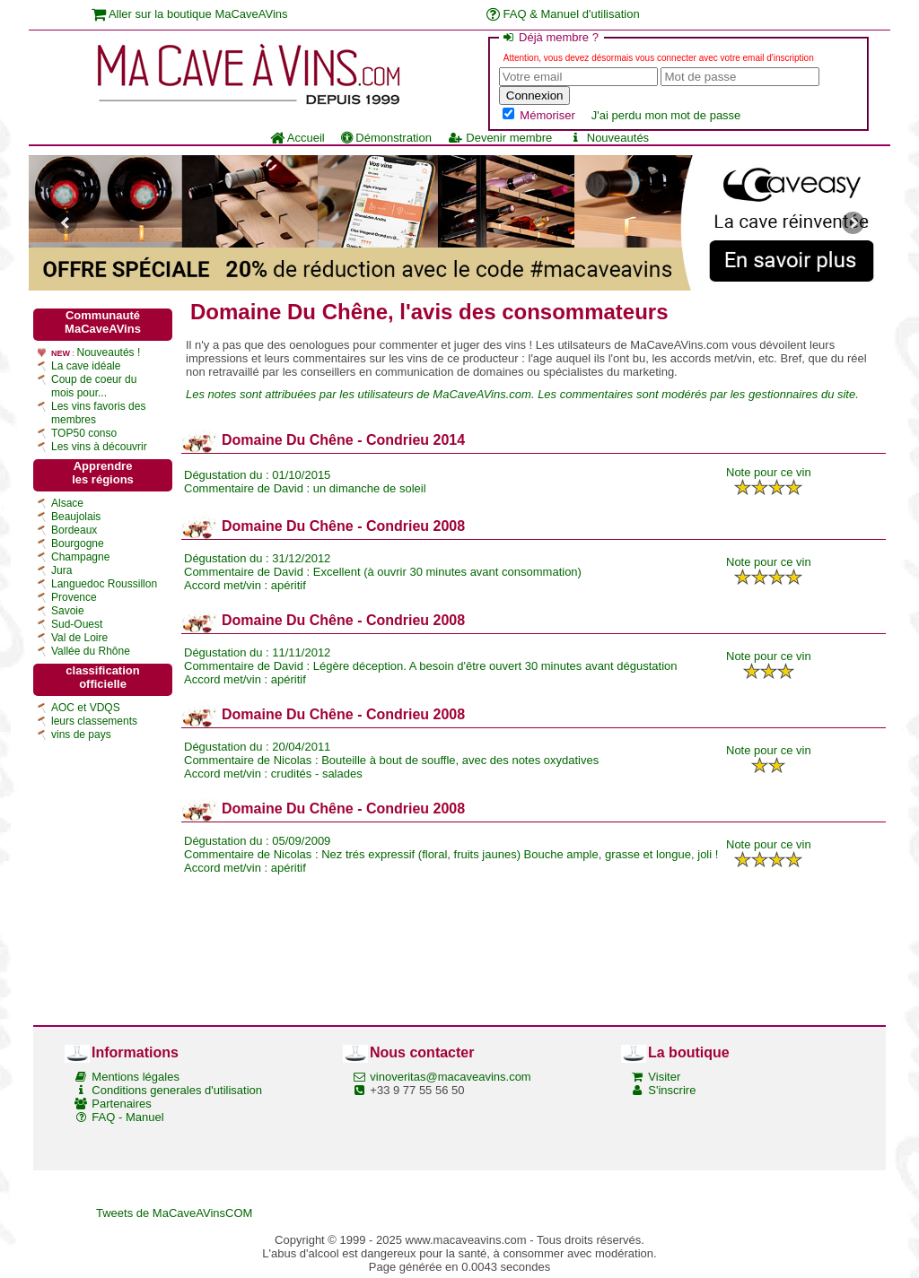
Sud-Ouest (76, 624)
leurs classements (94, 721)
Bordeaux (74, 530)
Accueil (297, 137)
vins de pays (81, 734)
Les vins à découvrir (99, 446)
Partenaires (121, 1103)
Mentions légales (135, 1076)
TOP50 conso (84, 433)
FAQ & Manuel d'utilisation (563, 14)
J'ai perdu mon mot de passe (666, 115)
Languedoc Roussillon (104, 584)
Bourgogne (77, 543)
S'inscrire (672, 1090)
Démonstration (386, 137)
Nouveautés (608, 137)
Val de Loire (79, 637)
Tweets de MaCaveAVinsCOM (174, 1213)
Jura (61, 570)
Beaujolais (76, 516)
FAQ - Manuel (127, 1117)
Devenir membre (500, 137)
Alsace (67, 503)
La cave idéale (85, 366)
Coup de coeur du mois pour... (93, 386)
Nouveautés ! (109, 352)
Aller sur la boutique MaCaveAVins (190, 14)
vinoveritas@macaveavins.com (450, 1076)
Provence (74, 597)
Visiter (664, 1076)
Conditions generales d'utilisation (177, 1090)
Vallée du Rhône (90, 651)
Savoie (67, 610)
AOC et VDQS (85, 707)
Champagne (80, 557)
